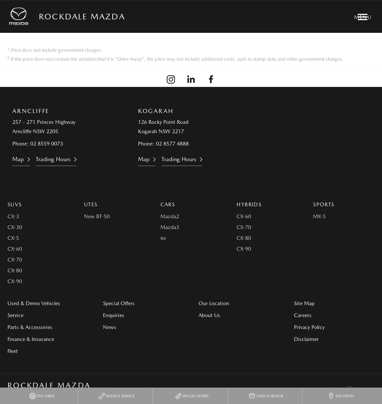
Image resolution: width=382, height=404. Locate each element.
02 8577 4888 (172, 144)
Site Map (304, 303)
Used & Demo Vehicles (33, 303)
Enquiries (113, 315)
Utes (91, 204)
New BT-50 (97, 216)
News (109, 327)
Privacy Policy (309, 327)
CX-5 (13, 238)
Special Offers (119, 303)
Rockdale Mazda (82, 16)
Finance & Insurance (30, 339)
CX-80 (14, 270)
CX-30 (14, 227)
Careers (302, 315)
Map (18, 159)
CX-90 (14, 281)
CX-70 (14, 260)
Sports (323, 204)
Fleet (12, 351)
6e (163, 238)
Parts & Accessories (29, 327)
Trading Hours (53, 159)
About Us (209, 315)
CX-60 (14, 249)
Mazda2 (169, 216)
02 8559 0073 (46, 144)
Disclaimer (306, 339)
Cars (167, 204)
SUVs (14, 204)
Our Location (213, 303)
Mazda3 (169, 227)
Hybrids (249, 204)
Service (15, 315)
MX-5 (319, 216)
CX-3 (13, 216)
